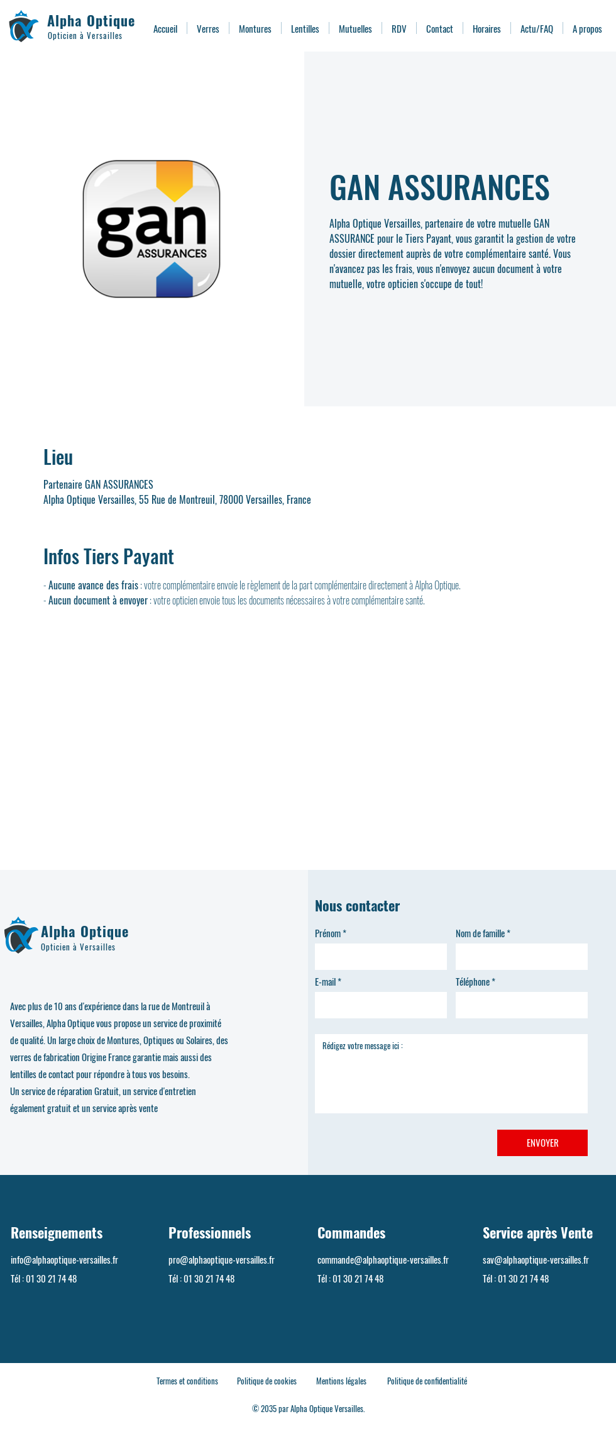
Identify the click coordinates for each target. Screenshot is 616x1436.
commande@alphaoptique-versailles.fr (383, 1259)
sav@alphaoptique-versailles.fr (536, 1259)
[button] (208, 28)
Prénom (328, 933)
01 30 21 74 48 (51, 1278)
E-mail (325, 981)
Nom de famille (480, 933)
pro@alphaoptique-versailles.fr (221, 1259)
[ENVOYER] (542, 1143)
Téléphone (473, 981)
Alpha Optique (91, 20)
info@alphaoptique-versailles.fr (64, 1259)
